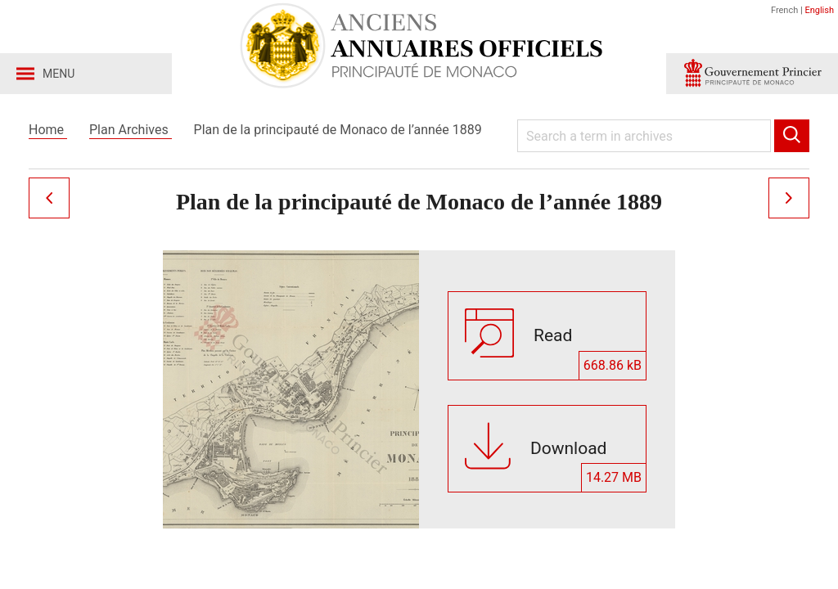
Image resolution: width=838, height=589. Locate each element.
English (819, 10)
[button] (752, 73)
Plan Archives (130, 129)
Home (48, 129)
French (785, 10)
